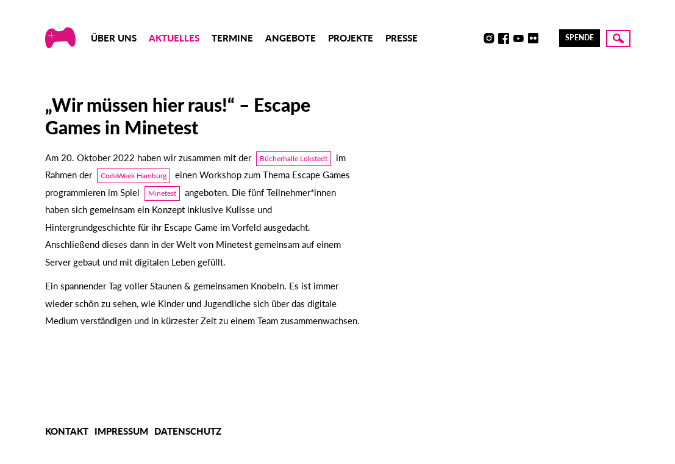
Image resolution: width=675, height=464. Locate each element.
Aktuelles (174, 37)
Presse (401, 37)
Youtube (518, 38)
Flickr (532, 38)
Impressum (121, 431)
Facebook (503, 38)
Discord (474, 38)
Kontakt (66, 431)
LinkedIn (547, 38)
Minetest (162, 193)
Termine (232, 37)
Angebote (290, 37)
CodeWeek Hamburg (133, 175)
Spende (579, 37)
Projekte (350, 37)
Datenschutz (187, 431)
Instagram (489, 38)
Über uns (114, 37)
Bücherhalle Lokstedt (293, 158)
